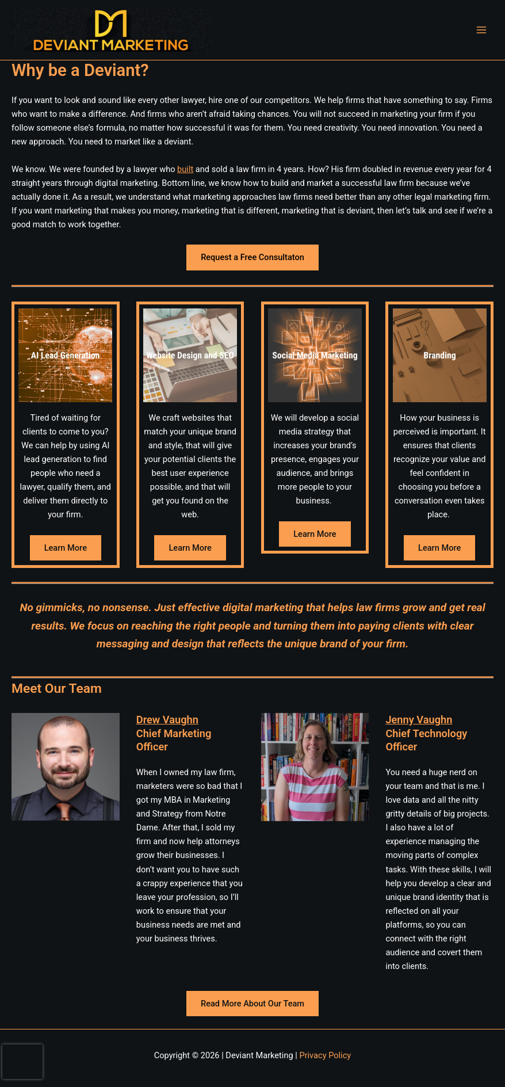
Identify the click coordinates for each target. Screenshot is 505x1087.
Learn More (65, 548)
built (185, 169)
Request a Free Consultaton (252, 257)
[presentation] (22, 1061)
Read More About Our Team (252, 1003)
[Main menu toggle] (481, 30)
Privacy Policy (325, 1055)
